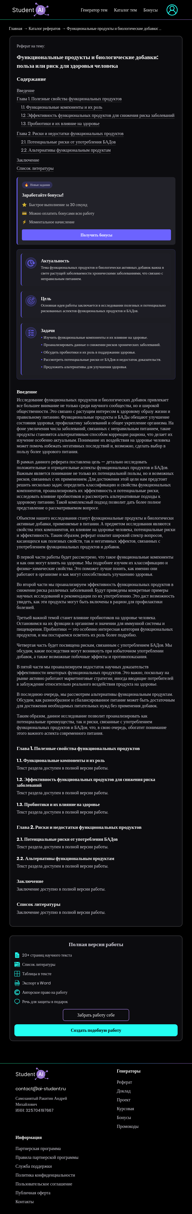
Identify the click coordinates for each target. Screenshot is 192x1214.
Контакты (24, 1202)
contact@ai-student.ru (40, 1089)
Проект (124, 1100)
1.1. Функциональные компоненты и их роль (61, 107)
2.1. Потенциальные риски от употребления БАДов (68, 142)
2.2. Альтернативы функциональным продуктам (66, 150)
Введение (26, 90)
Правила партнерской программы (47, 1157)
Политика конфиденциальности (45, 1175)
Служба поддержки (33, 1166)
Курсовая (125, 1109)
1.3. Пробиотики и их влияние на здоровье (60, 123)
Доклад (124, 1091)
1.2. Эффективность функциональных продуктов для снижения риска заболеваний (97, 115)
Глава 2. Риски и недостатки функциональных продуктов (70, 133)
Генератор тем (94, 10)
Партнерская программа (38, 1149)
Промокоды (127, 1126)
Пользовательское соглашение (43, 1184)
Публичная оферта (32, 1193)
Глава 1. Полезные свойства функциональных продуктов (69, 99)
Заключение (28, 160)
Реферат (124, 1082)
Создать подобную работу (96, 1030)
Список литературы (35, 168)
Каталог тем (125, 10)
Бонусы (150, 10)
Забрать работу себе (96, 1015)
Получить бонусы (96, 235)
